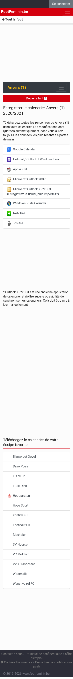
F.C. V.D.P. (16, 476)
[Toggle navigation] (61, 88)
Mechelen (16, 534)
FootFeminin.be (14, 11)
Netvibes (16, 213)
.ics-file (15, 223)
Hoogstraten (18, 495)
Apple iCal (17, 169)
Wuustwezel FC (20, 583)
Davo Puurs (18, 466)
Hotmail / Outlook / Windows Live (33, 159)
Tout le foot (12, 19)
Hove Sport (17, 505)
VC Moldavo (18, 554)
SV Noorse (17, 544)
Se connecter (61, 4)
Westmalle (17, 574)
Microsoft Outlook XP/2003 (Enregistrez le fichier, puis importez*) (33, 191)
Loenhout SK (18, 525)
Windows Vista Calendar (26, 203)
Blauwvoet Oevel (21, 456)
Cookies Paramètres (16, 662)
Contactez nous (12, 654)
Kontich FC (17, 515)
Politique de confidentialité (44, 654)
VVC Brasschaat (21, 564)
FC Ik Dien (17, 486)
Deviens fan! (36, 98)
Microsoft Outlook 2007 (26, 179)
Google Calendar (21, 149)
